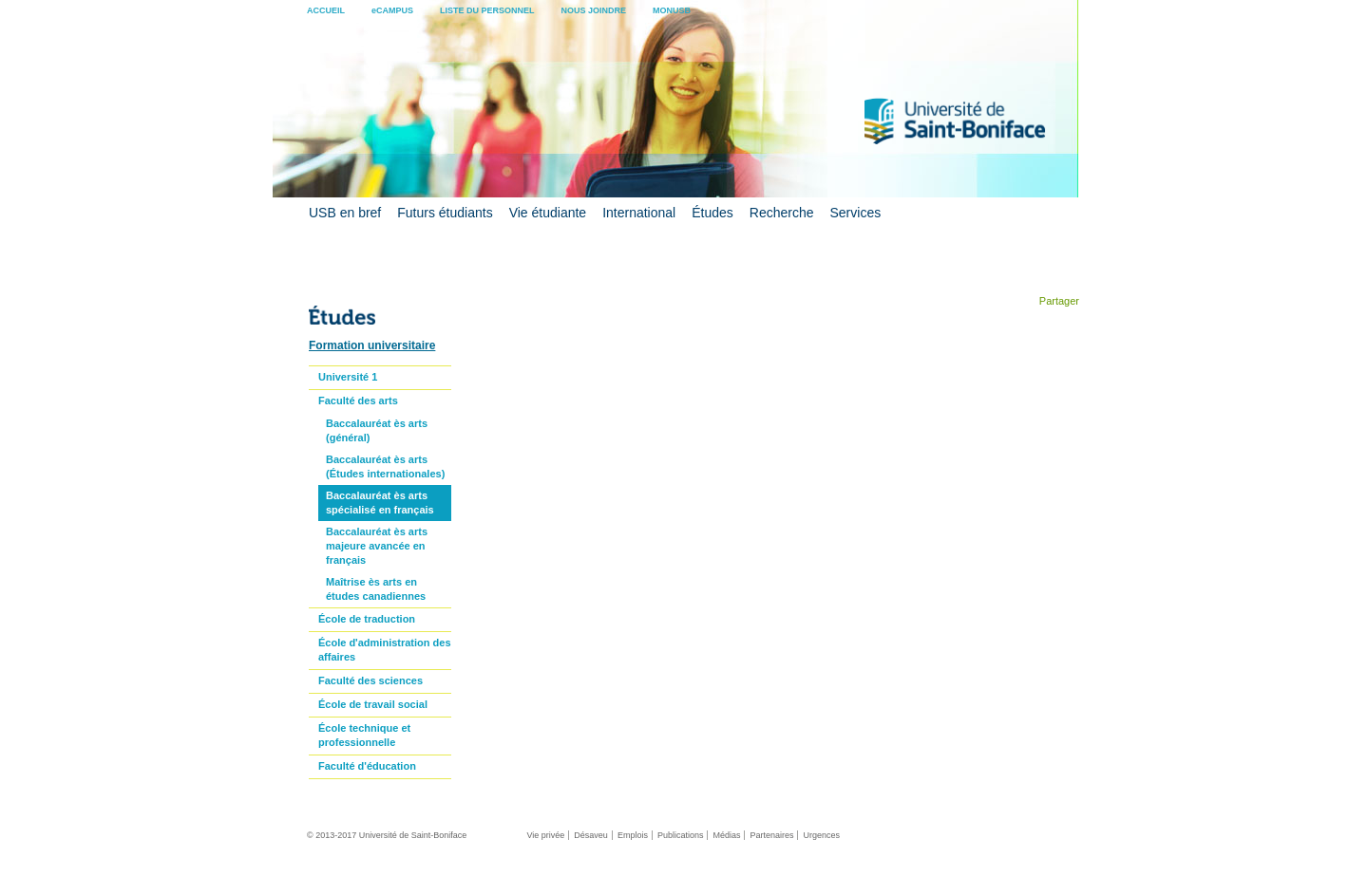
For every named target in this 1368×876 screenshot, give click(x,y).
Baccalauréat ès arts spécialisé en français (380, 502)
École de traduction (366, 618)
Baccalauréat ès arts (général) (377, 430)
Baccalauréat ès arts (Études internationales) (385, 466)
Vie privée (545, 835)
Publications (680, 835)
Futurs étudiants (444, 212)
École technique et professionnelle (364, 735)
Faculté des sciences (370, 680)
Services (856, 212)
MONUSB (672, 10)
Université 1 (347, 376)
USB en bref (345, 212)
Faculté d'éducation (367, 766)
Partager (1057, 301)
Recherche (782, 212)
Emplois (633, 835)
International (638, 212)
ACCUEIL (326, 10)
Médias (726, 835)
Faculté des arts (358, 400)
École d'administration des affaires (384, 649)
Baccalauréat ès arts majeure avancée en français (377, 546)
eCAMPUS (392, 10)
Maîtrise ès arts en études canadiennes (376, 589)
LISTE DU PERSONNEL (487, 10)
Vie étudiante (547, 212)
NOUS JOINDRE (594, 10)
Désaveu (591, 835)
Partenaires (771, 835)
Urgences (821, 835)
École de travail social (373, 704)
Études (712, 212)
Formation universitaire (372, 345)
